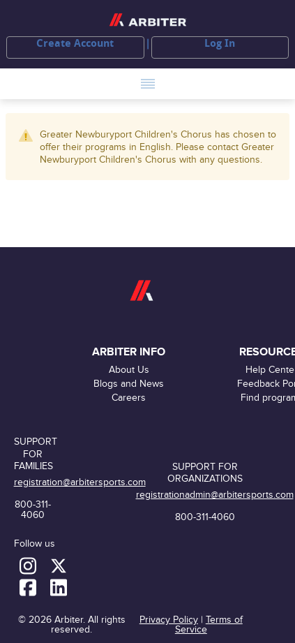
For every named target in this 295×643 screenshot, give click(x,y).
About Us (129, 370)
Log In (219, 43)
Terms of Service (209, 624)
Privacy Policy (168, 620)
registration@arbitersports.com (80, 482)
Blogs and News (128, 384)
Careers (129, 398)
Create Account (75, 43)
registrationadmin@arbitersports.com (215, 495)
